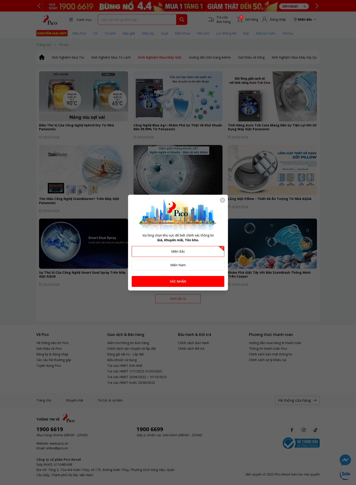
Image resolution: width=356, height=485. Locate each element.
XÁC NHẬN (178, 281)
